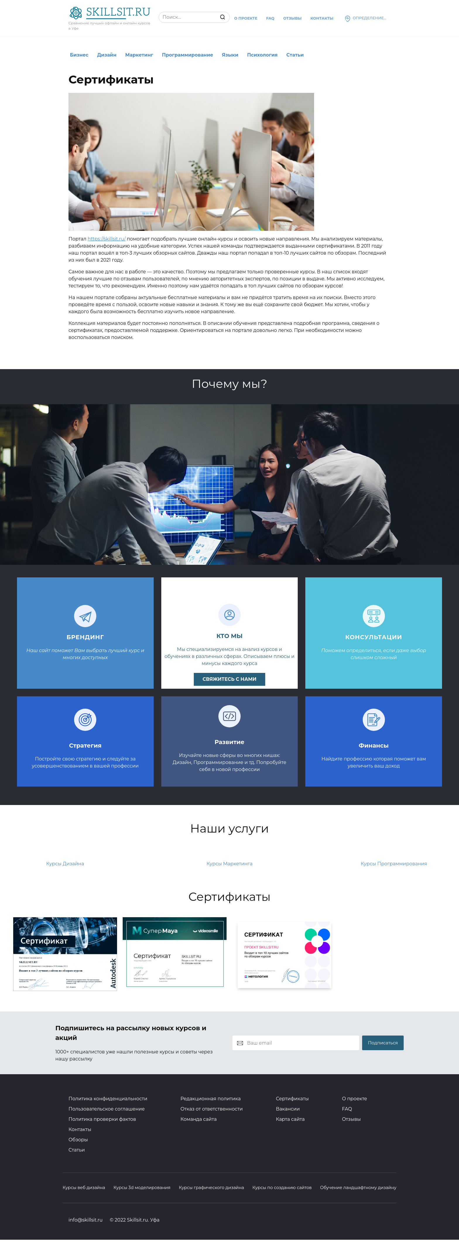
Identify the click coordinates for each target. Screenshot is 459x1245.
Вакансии (288, 1109)
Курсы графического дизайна (211, 1187)
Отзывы (292, 18)
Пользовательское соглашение (106, 1109)
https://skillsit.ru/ (107, 239)
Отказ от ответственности (211, 1109)
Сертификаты (292, 1098)
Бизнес (79, 55)
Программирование (187, 55)
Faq (270, 18)
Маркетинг (139, 55)
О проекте (245, 18)
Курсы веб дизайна (84, 1187)
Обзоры (78, 1139)
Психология (262, 55)
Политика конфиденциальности (107, 1098)
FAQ (347, 1109)
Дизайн (107, 55)
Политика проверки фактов (102, 1119)
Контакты (321, 18)
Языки (230, 55)
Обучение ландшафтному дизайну (358, 1187)
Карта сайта (290, 1119)
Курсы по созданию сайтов (282, 1187)
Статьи (295, 55)
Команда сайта (198, 1119)
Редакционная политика (210, 1098)
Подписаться (383, 1043)
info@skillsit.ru (85, 1220)
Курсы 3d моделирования (142, 1187)
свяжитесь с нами (229, 679)
